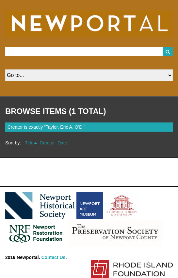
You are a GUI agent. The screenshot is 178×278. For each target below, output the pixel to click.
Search (168, 51)
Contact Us (53, 257)
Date (62, 142)
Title (29, 142)
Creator (47, 142)
